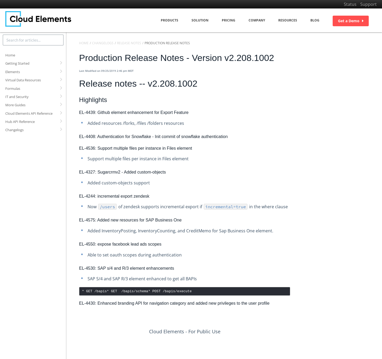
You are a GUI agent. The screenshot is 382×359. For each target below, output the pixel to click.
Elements (12, 71)
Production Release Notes (167, 43)
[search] (33, 40)
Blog (314, 20)
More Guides (15, 105)
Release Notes (129, 43)
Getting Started (17, 63)
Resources (287, 20)
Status (350, 4)
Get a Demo (350, 20)
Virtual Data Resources (23, 80)
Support (368, 4)
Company (257, 20)
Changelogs (14, 129)
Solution (200, 20)
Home (10, 55)
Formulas (12, 88)
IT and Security (17, 96)
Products (169, 20)
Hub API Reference (20, 121)
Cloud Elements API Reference (29, 113)
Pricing (228, 20)
